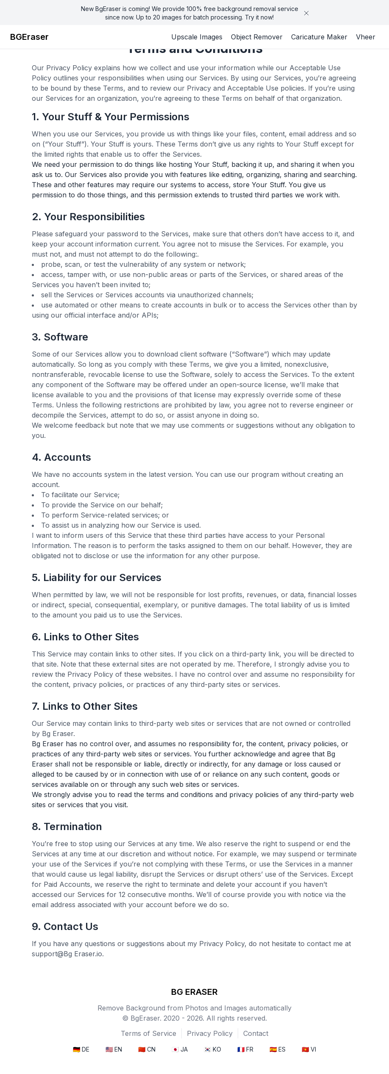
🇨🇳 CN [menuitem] (147, 1049)
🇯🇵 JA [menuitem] (180, 1049)
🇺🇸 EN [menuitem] (114, 1049)
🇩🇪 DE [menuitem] (81, 1049)
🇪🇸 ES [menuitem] (278, 1049)
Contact (255, 1033)
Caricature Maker (319, 37)
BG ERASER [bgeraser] (194, 992)
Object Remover (257, 37)
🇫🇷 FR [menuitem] (245, 1049)
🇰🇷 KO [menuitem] (212, 1049)
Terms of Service (148, 1033)
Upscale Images (196, 37)
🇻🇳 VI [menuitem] (309, 1049)
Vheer (365, 37)
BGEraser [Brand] (29, 37)
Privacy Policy (210, 1033)
